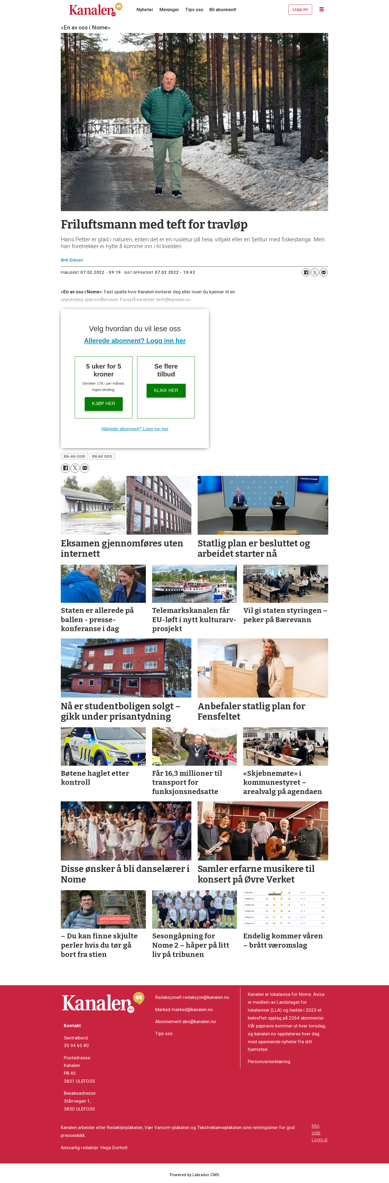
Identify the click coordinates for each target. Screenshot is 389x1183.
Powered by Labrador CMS (194, 1175)
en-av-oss (74, 456)
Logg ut (320, 1139)
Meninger (169, 9)
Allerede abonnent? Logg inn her (135, 340)
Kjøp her (103, 403)
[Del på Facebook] (306, 272)
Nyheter (145, 9)
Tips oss (194, 9)
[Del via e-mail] (323, 272)
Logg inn (300, 9)
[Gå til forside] (95, 9)
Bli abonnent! (222, 9)
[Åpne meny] (321, 9)
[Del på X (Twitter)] (315, 272)
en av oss (102, 456)
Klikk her (166, 390)
